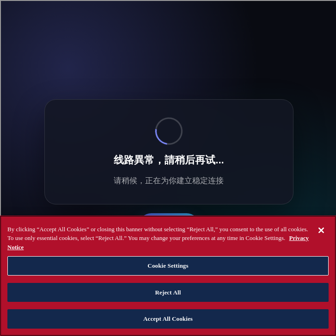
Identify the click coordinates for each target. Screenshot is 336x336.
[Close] (321, 230)
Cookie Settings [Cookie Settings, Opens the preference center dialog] (167, 265)
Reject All (168, 292)
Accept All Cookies (168, 318)
